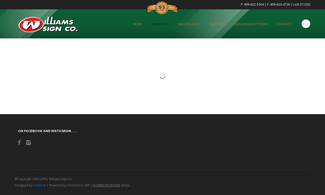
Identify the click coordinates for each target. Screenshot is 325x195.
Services (217, 24)
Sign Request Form (251, 24)
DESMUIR (39, 185)
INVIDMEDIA (75, 185)
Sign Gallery (188, 24)
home (138, 24)
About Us (160, 24)
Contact (284, 24)
